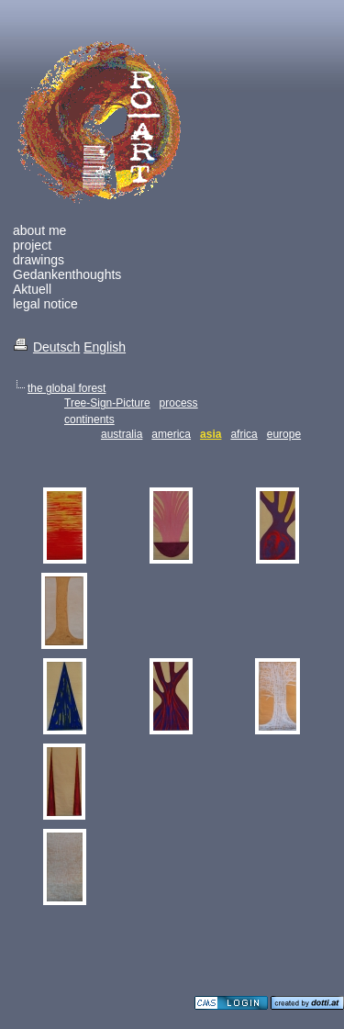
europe (284, 434)
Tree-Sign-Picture (107, 403)
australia (121, 434)
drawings (38, 259)
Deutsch (56, 347)
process (179, 403)
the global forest (66, 388)
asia (210, 434)
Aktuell (32, 289)
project (32, 245)
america (171, 434)
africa (243, 434)
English (104, 347)
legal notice (45, 303)
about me (39, 230)
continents (89, 419)
